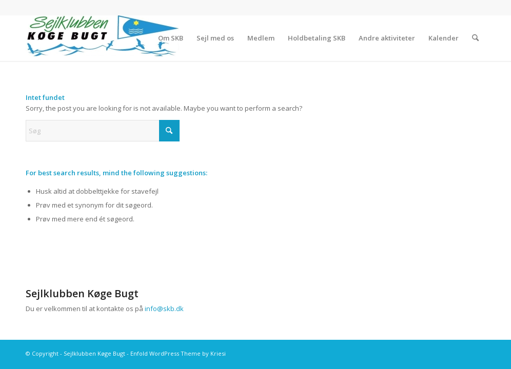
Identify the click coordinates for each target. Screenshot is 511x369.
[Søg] (475, 38)
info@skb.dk (164, 308)
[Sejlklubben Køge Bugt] (103, 38)
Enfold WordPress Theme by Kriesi (178, 353)
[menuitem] (170, 38)
